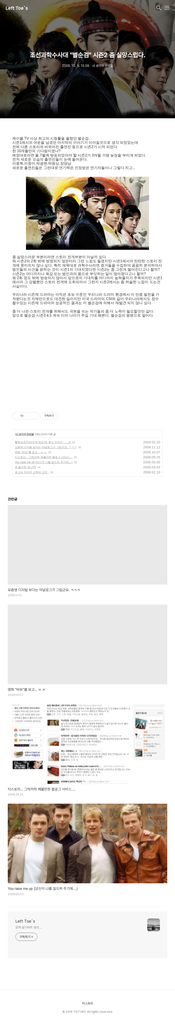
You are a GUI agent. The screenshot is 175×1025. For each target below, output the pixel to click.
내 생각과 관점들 (24, 434)
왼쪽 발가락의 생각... (28, 927)
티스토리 (87, 1003)
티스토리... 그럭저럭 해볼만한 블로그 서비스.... (43, 457)
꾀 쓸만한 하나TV (25, 467)
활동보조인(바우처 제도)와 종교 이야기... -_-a (43, 442)
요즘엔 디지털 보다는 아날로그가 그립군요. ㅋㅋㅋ (46, 447)
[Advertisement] (87, 361)
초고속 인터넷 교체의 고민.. (32, 472)
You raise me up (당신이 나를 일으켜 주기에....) (43, 462)
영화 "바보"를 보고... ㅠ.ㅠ (31, 452)
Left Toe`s (16, 8)
